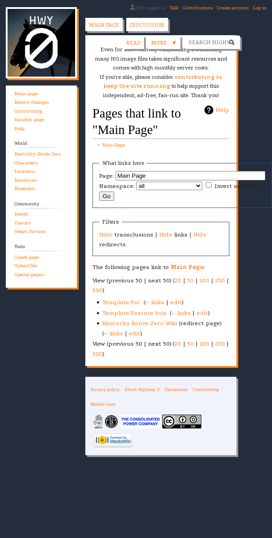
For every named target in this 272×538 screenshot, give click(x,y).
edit (176, 302)
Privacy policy (105, 389)
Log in (260, 8)
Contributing (28, 111)
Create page (26, 257)
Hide (105, 234)
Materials (24, 189)
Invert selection (237, 186)
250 (220, 280)
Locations (24, 171)
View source (131, 43)
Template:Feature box (134, 313)
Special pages (29, 274)
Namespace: (117, 186)
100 (204, 280)
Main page (104, 25)
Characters (26, 163)
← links (154, 302)
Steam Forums (29, 231)
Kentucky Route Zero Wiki (139, 323)
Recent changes (31, 102)
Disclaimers (176, 389)
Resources (25, 180)
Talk (174, 8)
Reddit (21, 214)
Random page (29, 119)
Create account (233, 8)
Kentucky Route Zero (37, 154)
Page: (106, 175)
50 (190, 280)
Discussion (147, 25)
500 (97, 290)
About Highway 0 (142, 389)
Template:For (121, 302)
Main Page (113, 145)
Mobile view (103, 404)
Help (222, 109)
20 (178, 280)
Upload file (25, 266)
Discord (22, 223)
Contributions (198, 8)
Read (94, 43)
